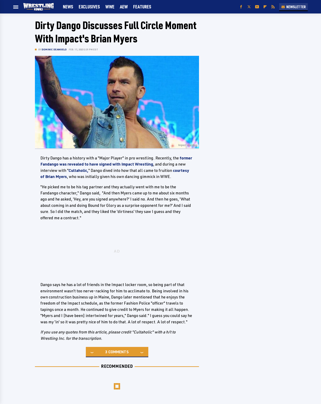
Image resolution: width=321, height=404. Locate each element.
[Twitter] (249, 7)
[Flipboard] (265, 7)
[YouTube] (257, 7)
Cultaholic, (78, 170)
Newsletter (293, 6)
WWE (109, 6)
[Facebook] (241, 7)
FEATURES (142, 6)
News (68, 6)
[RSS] (273, 7)
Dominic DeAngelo (54, 49)
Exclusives (89, 6)
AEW (124, 6)
